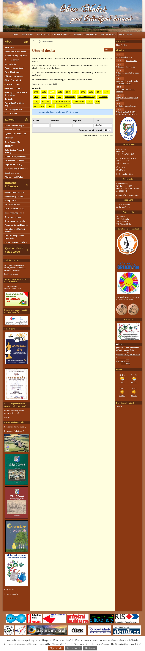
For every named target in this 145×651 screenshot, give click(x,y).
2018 (106, 92)
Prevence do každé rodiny (16, 225)
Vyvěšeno (55, 120)
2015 (83, 92)
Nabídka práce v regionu (16, 242)
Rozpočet (46, 101)
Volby (90, 101)
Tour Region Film (12, 142)
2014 (75, 92)
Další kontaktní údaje (124, 174)
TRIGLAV (8, 146)
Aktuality (9, 47)
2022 (59, 97)
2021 (52, 97)
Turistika (9, 99)
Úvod (15, 35)
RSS (108, 49)
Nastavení (90, 648)
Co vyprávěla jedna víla (15, 160)
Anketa (119, 344)
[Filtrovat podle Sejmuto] (83, 125)
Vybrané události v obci (15, 133)
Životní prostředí (13, 80)
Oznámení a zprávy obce (16, 55)
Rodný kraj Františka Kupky (14, 104)
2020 (44, 97)
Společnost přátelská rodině (15, 230)
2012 (60, 92)
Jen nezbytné (73, 648)
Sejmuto (77, 120)
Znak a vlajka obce (13, 109)
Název (36, 120)
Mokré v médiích (12, 129)
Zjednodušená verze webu (14, 249)
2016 (91, 92)
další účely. (133, 640)
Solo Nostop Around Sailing (14, 151)
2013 (68, 92)
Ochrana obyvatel (13, 217)
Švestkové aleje (12, 173)
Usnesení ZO (79, 101)
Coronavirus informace (15, 51)
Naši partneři (11, 200)
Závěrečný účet (63, 106)
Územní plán (10, 64)
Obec (8, 41)
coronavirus (70, 97)
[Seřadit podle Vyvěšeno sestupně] (60, 120)
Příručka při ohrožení (14, 208)
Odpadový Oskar (12, 84)
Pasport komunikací (14, 68)
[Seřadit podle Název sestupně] (40, 120)
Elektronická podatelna (85, 35)
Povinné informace (61, 35)
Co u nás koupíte (12, 204)
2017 (99, 92)
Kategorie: (36, 88)
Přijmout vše (56, 648)
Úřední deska (43, 35)
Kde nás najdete (108, 35)
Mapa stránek (125, 35)
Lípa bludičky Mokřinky (15, 156)
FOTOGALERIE (11, 113)
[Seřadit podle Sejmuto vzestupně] (82, 119)
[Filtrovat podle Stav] (103, 125)
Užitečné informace (11, 184)
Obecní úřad (27, 35)
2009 (36, 92)
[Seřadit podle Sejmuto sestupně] (82, 120)
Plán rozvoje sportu (14, 76)
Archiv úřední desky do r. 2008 (44, 84)
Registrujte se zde (11, 274)
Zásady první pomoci (14, 213)
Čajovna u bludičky (13, 164)
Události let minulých (15, 125)
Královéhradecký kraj (86, 97)
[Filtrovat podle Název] (41, 125)
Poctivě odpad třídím (126, 350)
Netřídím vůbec (124, 361)
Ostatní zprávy (12, 60)
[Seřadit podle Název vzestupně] (40, 119)
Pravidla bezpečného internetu (14, 236)
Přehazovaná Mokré (14, 177)
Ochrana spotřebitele (15, 221)
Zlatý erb (9, 138)
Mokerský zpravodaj (14, 196)
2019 (36, 97)
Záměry (51, 106)
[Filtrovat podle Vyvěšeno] (61, 125)
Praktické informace (14, 192)
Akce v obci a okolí (13, 88)
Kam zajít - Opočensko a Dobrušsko (16, 93)
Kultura (10, 119)
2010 (44, 92)
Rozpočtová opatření (61, 101)
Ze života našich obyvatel (16, 169)
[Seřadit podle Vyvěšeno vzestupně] (60, 119)
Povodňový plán (12, 72)
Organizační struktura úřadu (128, 195)
